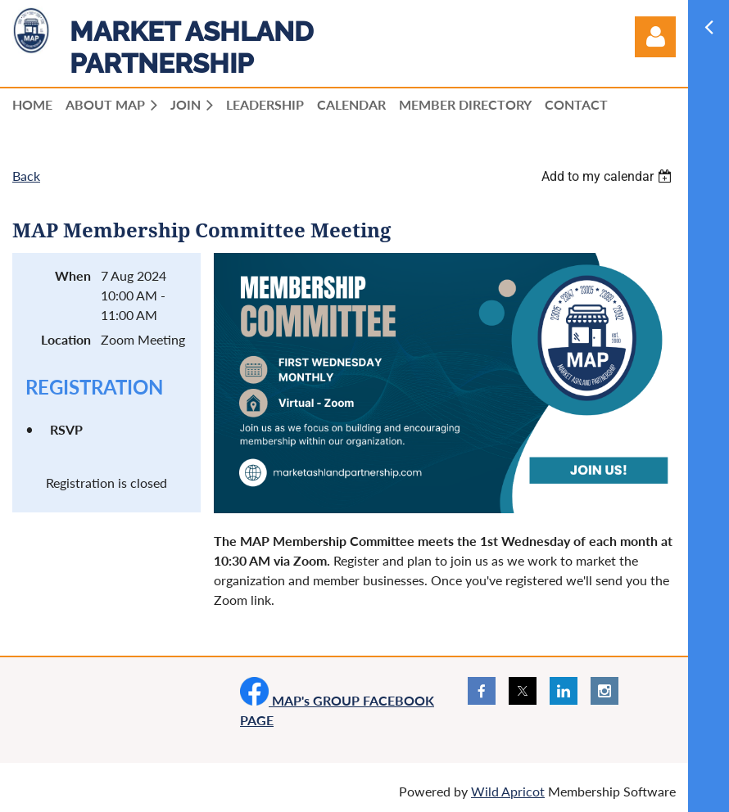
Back (26, 175)
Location (66, 339)
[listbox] (608, 176)
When (73, 275)
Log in (655, 36)
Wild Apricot (508, 791)
